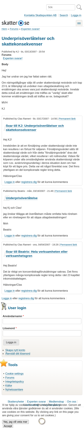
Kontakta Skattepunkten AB (40, 15)
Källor (8, 385)
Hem (4, 28)
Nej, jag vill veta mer (15, 424)
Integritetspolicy (14, 381)
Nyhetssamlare (14, 389)
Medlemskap (56, 401)
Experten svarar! (30, 28)
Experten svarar (36, 401)
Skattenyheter (16, 401)
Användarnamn (12, 316)
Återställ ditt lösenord (17, 353)
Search (64, 15)
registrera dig (29, 182)
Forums (14, 28)
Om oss (71, 401)
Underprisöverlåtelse (22, 198)
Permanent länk (67, 118)
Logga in (76, 15)
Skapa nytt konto (15, 350)
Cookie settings (14, 373)
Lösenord (9, 328)
